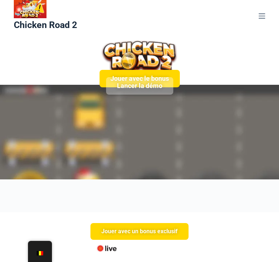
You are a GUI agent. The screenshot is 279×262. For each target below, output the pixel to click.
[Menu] (262, 16)
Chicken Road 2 (45, 25)
